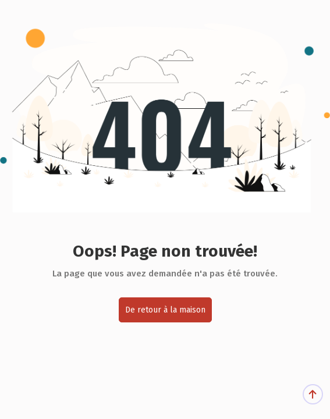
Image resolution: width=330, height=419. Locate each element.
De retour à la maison (165, 310)
